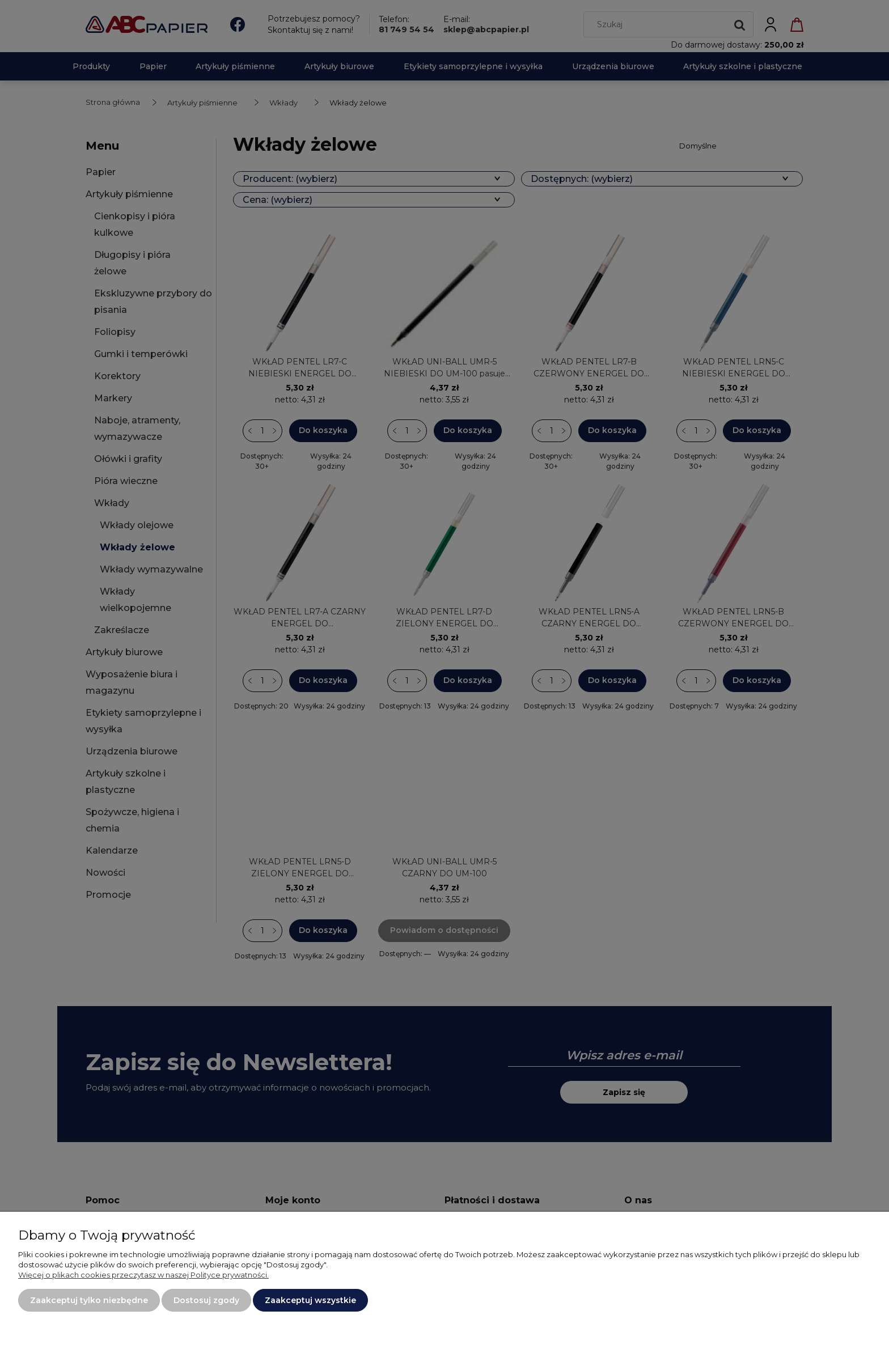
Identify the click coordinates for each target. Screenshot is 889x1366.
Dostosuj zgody (206, 1300)
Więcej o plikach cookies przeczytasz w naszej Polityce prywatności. (143, 1274)
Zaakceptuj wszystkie (310, 1300)
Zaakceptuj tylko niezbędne (89, 1300)
